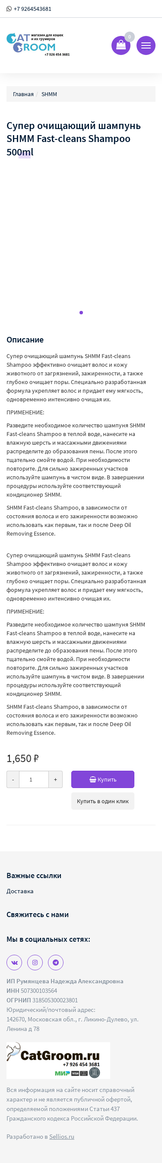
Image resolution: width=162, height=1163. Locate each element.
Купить (112, 779)
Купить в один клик (103, 801)
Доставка (20, 891)
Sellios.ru (61, 1136)
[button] (81, 312)
